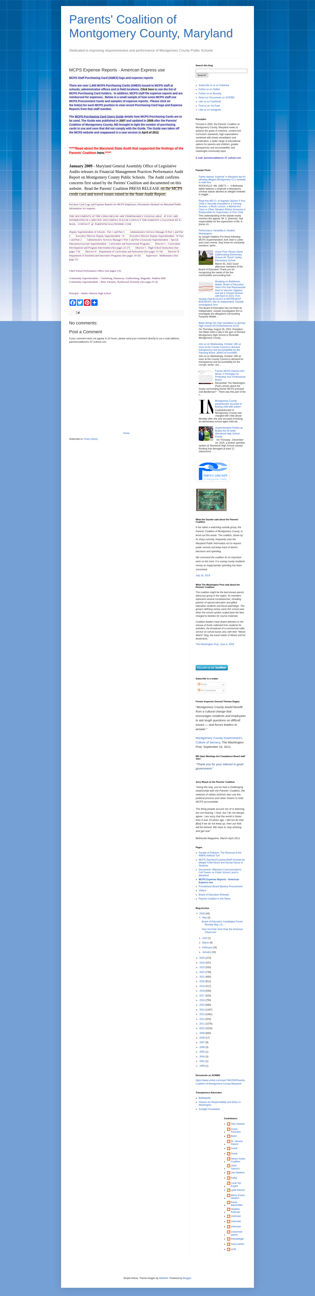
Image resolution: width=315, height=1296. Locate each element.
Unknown (236, 1216)
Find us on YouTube (209, 105)
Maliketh (163, 1278)
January (207, 952)
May (205, 917)
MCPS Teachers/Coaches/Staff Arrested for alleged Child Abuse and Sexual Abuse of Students (222, 862)
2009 (150, 120)
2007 (122, 120)
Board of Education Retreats (214, 894)
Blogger (187, 1278)
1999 (202, 1065)
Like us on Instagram (210, 109)
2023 (202, 967)
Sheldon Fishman (235, 1210)
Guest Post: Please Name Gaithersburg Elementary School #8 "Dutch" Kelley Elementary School (229, 256)
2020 (202, 981)
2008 (202, 1037)
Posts (202, 684)
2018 (202, 990)
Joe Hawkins (238, 1172)
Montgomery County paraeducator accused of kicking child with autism (228, 403)
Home (126, 433)
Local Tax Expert (236, 1184)
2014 (202, 1009)
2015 (202, 1004)
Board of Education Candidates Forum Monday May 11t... (222, 923)
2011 (202, 1023)
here (100, 153)
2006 (202, 1047)
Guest (234, 1148)
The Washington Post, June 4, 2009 (215, 644)
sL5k (233, 1249)
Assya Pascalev (236, 1130)
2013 (202, 1014)
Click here (147, 89)
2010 (202, 1028)
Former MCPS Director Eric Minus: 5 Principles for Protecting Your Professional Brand (230, 375)
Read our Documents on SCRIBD (217, 97)
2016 (202, 1000)
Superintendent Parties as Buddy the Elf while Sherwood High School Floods (229, 432)
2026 (202, 913)
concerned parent (236, 1233)
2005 (202, 1051)
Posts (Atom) (91, 439)
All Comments (207, 690)
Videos (202, 890)
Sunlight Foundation (209, 1109)
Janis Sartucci (235, 1167)
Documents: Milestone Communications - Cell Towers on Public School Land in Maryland (221, 872)
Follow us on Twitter (209, 89)
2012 (202, 1019)
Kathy (234, 1177)
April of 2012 (150, 132)
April (205, 938)
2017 (202, 995)
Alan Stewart (238, 1123)
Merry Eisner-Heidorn (238, 1196)
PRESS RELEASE (144, 188)
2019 (202, 986)
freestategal (237, 1238)
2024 (202, 962)
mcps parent (237, 1244)
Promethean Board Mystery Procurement (220, 886)
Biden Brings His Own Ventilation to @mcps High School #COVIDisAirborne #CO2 (222, 324)
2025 (202, 957)
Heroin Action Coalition (238, 1160)
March (206, 942)
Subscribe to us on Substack (214, 85)
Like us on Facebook (210, 101)
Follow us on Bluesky (210, 93)
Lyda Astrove (238, 1190)
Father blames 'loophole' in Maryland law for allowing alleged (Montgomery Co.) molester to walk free (222, 179)
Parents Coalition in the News (214, 898)
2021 (202, 976)
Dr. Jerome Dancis (237, 1143)
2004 (202, 1056)
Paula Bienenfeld (236, 1204)
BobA (234, 1136)
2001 (202, 1061)
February (207, 947)
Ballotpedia (205, 1098)
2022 (202, 972)
